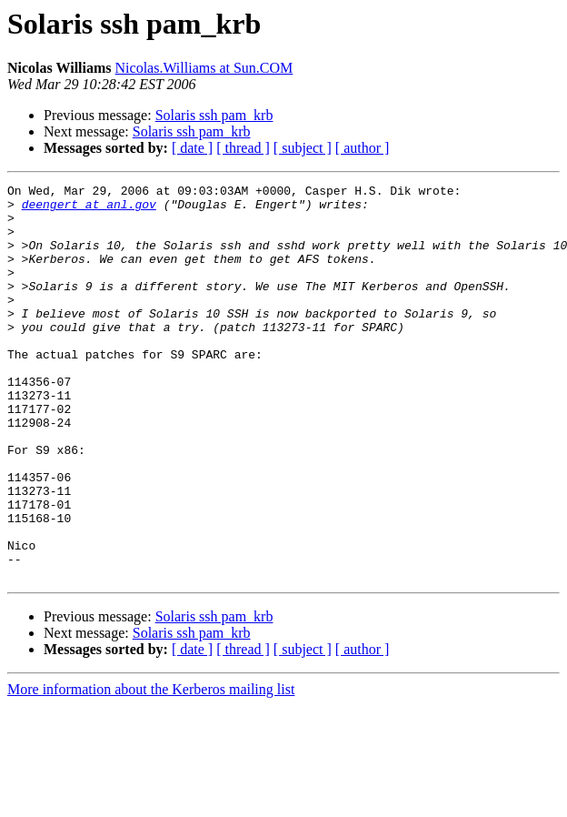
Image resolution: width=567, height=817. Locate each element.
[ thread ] (243, 148)
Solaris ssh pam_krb (214, 115)
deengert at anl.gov (89, 209)
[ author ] (362, 148)
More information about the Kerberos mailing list (150, 768)
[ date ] (192, 148)
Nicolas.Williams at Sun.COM (204, 68)
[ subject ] (303, 148)
